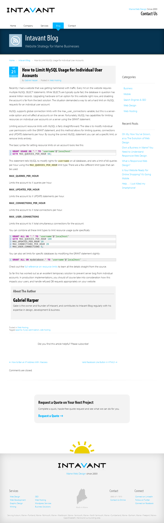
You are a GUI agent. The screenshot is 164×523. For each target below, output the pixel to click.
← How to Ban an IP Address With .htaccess (28, 362)
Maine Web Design (138, 9)
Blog (58, 25)
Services (44, 25)
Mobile (127, 94)
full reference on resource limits (41, 266)
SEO (36, 496)
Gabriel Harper (31, 80)
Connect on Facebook (144, 503)
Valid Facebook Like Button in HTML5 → (99, 362)
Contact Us (149, 13)
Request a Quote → (50, 415)
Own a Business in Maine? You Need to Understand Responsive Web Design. (137, 151)
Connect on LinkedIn (144, 496)
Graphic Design (16, 503)
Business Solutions (43, 506)
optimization (34, 329)
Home (13, 25)
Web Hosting (55, 80)
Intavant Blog (24, 60)
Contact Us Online (118, 499)
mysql (25, 329)
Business (128, 88)
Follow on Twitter (142, 499)
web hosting (45, 329)
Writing (13, 506)
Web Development (18, 499)
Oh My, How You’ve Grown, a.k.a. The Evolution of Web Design (136, 138)
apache (19, 329)
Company (28, 25)
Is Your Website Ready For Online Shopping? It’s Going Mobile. (136, 174)
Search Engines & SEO (135, 99)
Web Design (130, 105)
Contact (72, 25)
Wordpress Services (43, 503)
